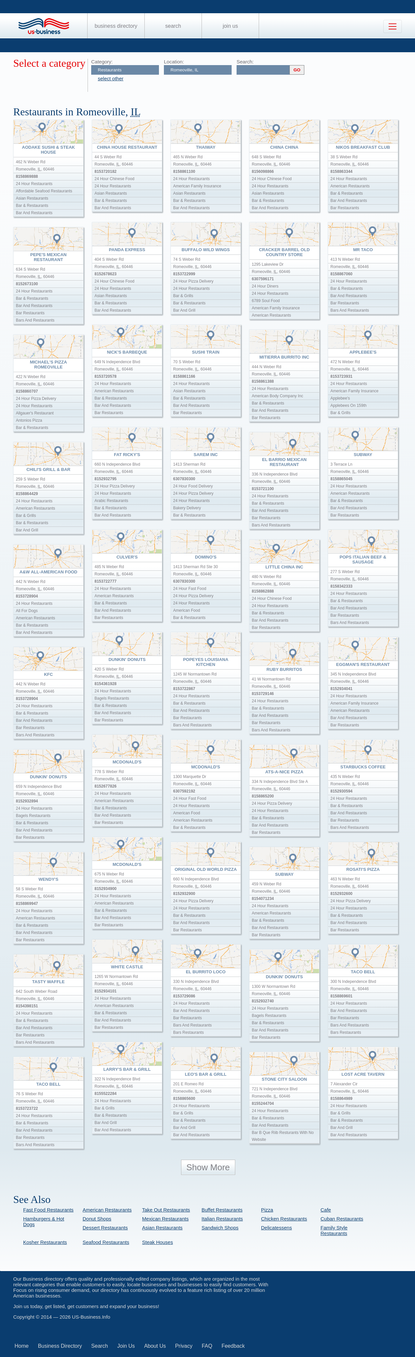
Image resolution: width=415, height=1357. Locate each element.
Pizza (267, 1210)
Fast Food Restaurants (48, 1210)
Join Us (230, 26)
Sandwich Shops (220, 1227)
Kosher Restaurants (45, 1242)
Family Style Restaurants (334, 1230)
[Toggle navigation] (392, 26)
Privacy (183, 1346)
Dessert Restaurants (105, 1227)
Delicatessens (276, 1227)
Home (22, 1346)
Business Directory (116, 26)
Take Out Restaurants (166, 1210)
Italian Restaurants (222, 1218)
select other (111, 78)
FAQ (207, 1346)
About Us (155, 1346)
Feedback (233, 1346)
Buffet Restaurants (222, 1210)
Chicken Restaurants (284, 1218)
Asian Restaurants (162, 1227)
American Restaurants (107, 1210)
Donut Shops (97, 1218)
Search (173, 26)
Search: (245, 61)
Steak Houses (157, 1242)
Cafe (326, 1210)
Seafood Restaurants (106, 1242)
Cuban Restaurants (342, 1218)
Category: (102, 61)
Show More (208, 1167)
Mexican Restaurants (165, 1218)
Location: (174, 61)
